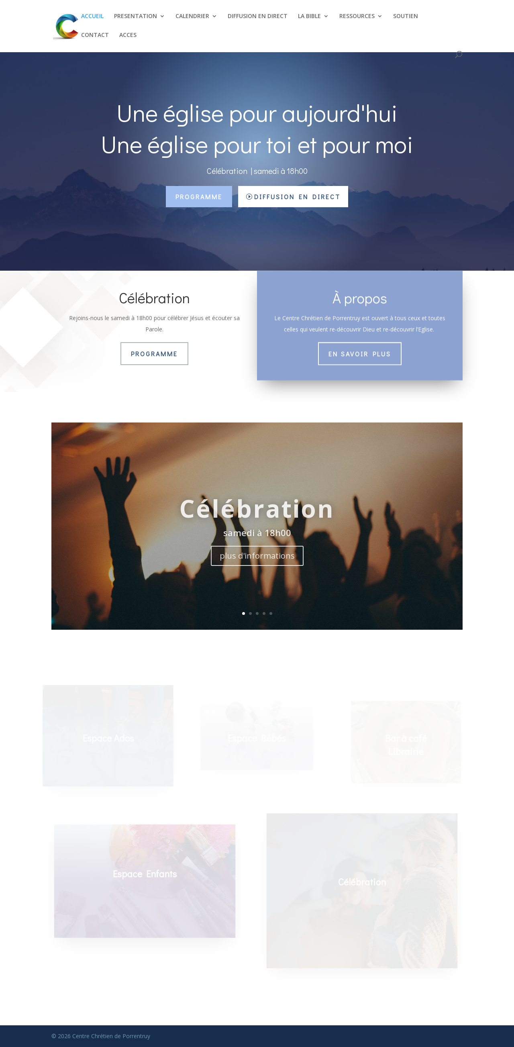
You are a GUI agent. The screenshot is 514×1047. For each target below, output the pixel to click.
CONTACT (95, 35)
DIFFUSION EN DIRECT (258, 16)
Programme (198, 196)
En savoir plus (359, 352)
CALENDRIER (192, 16)
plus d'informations (257, 566)
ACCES (128, 35)
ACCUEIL (92, 16)
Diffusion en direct (297, 196)
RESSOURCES (357, 16)
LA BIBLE (309, 16)
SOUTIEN (405, 16)
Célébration (257, 520)
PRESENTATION (135, 16)
